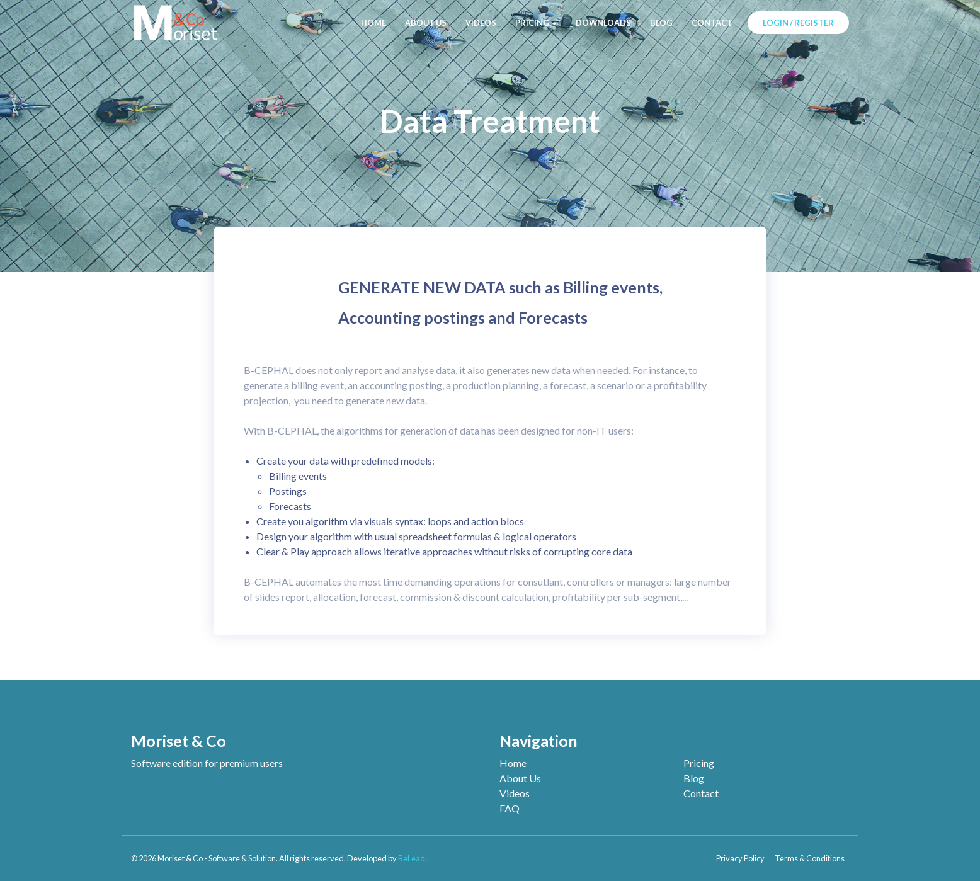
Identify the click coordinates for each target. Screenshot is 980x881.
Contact (701, 793)
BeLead (411, 858)
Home (513, 763)
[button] (536, 23)
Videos (514, 793)
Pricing (698, 763)
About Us (520, 778)
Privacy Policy (740, 858)
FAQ (509, 808)
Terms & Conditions (810, 858)
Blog (693, 778)
